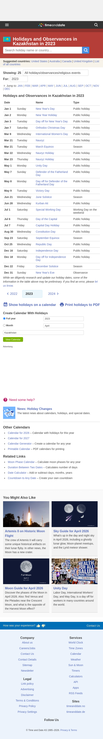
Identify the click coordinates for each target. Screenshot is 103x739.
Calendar (75, 653)
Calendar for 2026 (18, 432)
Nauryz (40, 140)
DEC (7, 88)
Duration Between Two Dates (25, 467)
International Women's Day (52, 134)
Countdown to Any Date (22, 478)
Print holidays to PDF (79, 304)
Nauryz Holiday (45, 153)
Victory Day (42, 190)
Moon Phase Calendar (21, 462)
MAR (35, 85)
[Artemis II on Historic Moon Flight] (26, 528)
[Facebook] (38, 726)
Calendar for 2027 (18, 438)
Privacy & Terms (68, 730)
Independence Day (47, 250)
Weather (76, 659)
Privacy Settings (27, 711)
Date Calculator (17, 472)
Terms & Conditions (27, 700)
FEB (27, 85)
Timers (76, 670)
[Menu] (7, 25)
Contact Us (93, 625)
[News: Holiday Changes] (51, 413)
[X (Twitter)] (45, 726)
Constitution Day (46, 231)
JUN (58, 85)
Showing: (45, 73)
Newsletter (27, 670)
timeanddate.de (76, 711)
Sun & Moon (75, 665)
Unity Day (42, 165)
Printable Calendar (19, 448)
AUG (73, 85)
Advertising (27, 689)
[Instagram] (58, 726)
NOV (96, 85)
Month (8, 325)
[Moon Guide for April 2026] (26, 585)
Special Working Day (48, 209)
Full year (9, 318)
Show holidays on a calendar (29, 304)
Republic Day (44, 244)
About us (27, 642)
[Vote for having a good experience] (38, 625)
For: (15, 79)
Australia (54, 61)
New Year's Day (45, 108)
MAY (51, 85)
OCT (88, 85)
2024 (51, 294)
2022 (13, 294)
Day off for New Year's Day (52, 121)
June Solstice (44, 197)
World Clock (75, 642)
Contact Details (27, 659)
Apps (76, 687)
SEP (80, 85)
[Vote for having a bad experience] (43, 625)
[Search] (96, 25)
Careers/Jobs (27, 648)
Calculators (75, 676)
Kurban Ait (42, 203)
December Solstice (47, 266)
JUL (65, 85)
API (76, 681)
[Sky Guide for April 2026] (75, 526)
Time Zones (76, 648)
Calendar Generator (20, 443)
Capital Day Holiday (47, 225)
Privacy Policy (27, 706)
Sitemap (27, 665)
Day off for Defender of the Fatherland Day (52, 183)
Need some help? (22, 400)
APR (43, 85)
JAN (19, 85)
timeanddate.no (76, 706)
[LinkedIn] (51, 726)
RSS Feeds (76, 693)
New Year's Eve (45, 272)
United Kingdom (83, 61)
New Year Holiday (46, 115)
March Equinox (45, 146)
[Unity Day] (75, 583)
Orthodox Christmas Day (50, 127)
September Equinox (47, 238)
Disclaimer (27, 694)
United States (39, 61)
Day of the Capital (46, 219)
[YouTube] (64, 726)
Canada (67, 61)
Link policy (27, 683)
